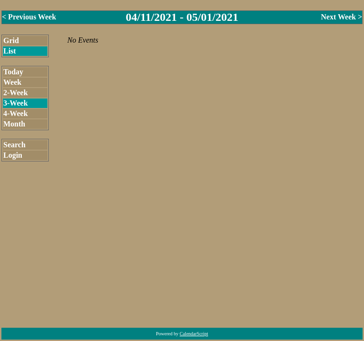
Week (12, 82)
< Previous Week (29, 17)
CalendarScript (194, 333)
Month (14, 124)
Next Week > (341, 17)
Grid (11, 40)
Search (14, 145)
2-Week (15, 93)
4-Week (15, 113)
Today (13, 72)
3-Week (15, 103)
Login (12, 155)
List (9, 51)
